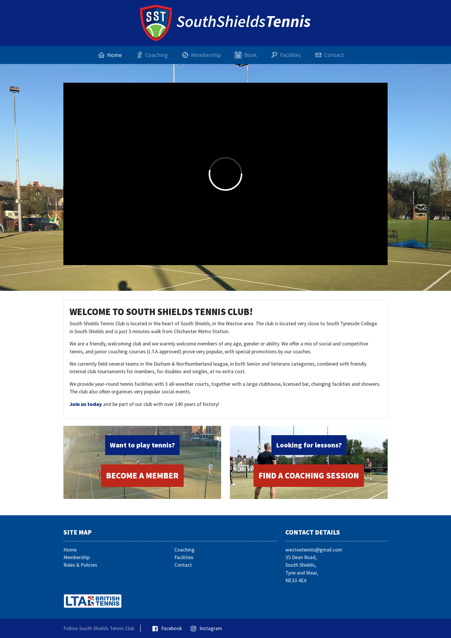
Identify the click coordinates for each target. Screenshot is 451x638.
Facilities (183, 557)
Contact (183, 565)
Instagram (206, 628)
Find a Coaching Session (309, 475)
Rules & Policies (80, 565)
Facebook (167, 628)
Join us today (86, 404)
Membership (76, 557)
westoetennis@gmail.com (313, 550)
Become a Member (142, 475)
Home (70, 550)
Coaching (184, 550)
